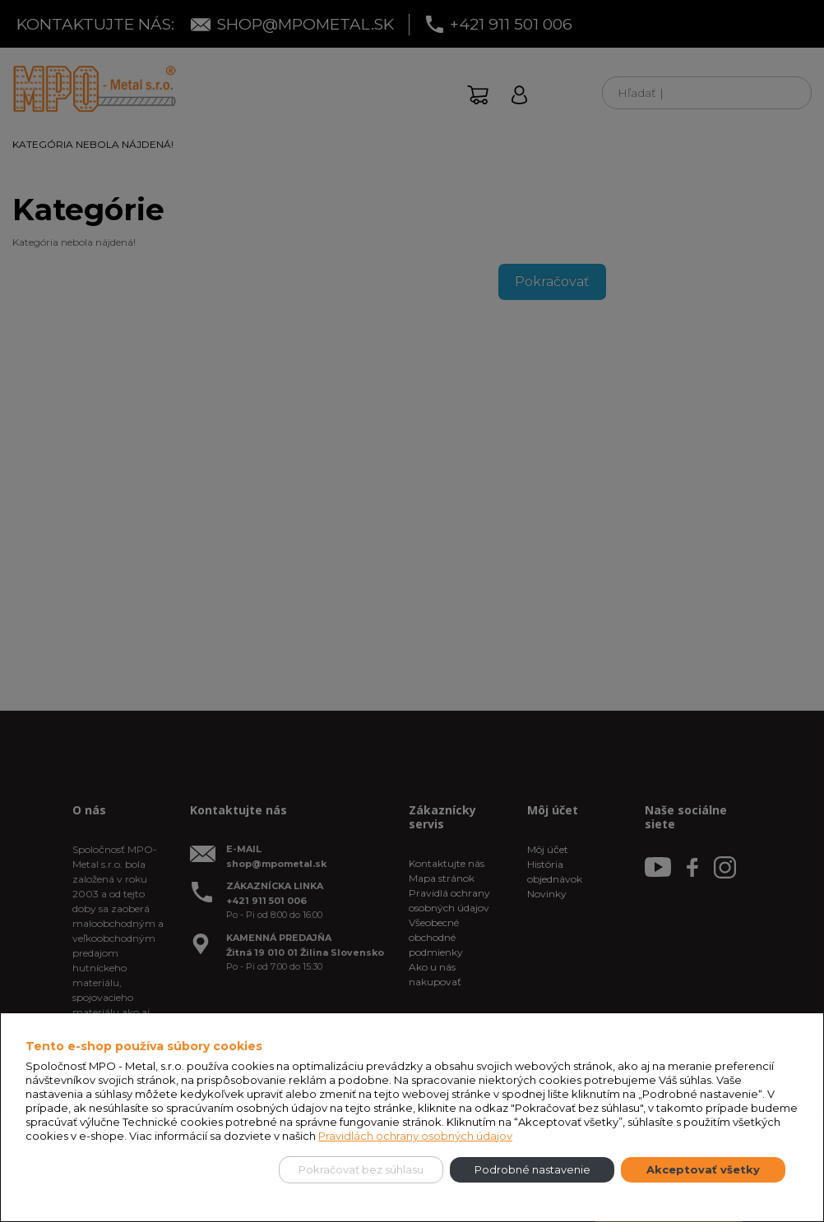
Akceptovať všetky (703, 1169)
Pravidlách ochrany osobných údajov (415, 1135)
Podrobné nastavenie (532, 1169)
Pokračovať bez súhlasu (361, 1169)
